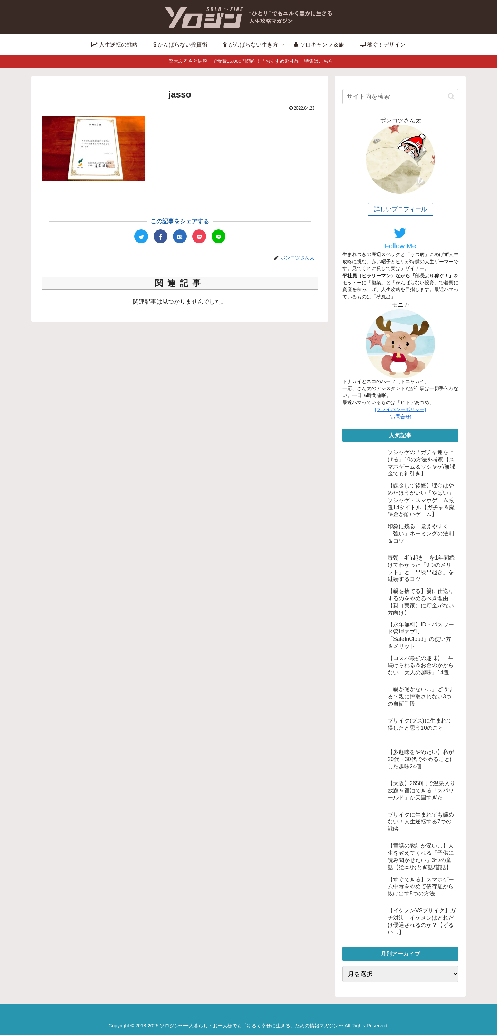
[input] (400, 96)
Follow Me (400, 238)
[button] (451, 96)
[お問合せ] (400, 416)
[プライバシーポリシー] (400, 409)
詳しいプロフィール (400, 209)
